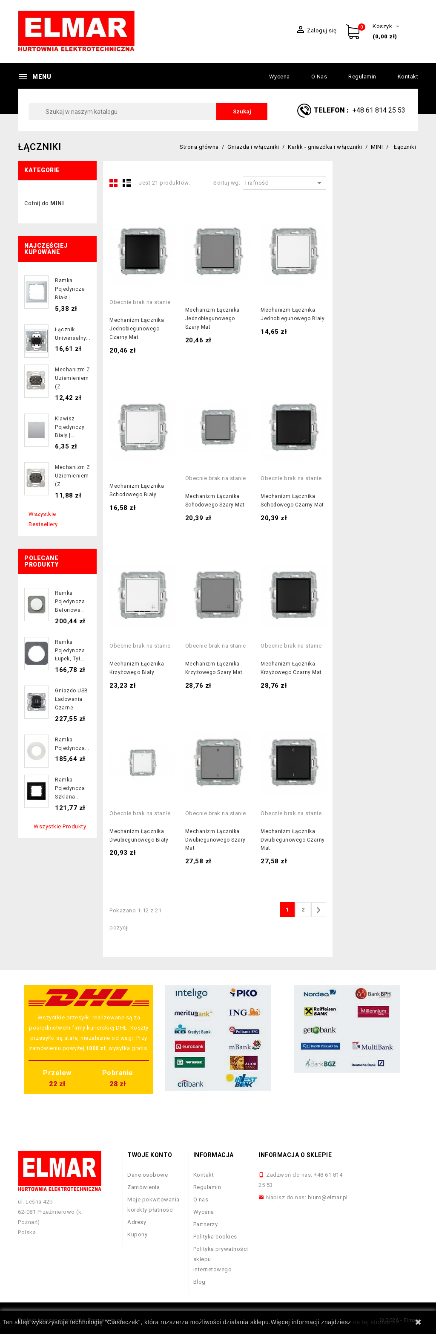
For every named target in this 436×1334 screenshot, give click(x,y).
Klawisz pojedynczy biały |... (69, 427)
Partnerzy (205, 1224)
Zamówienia (143, 1187)
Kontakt (408, 76)
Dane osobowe (147, 1175)
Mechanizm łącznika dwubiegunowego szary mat (215, 839)
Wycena (279, 76)
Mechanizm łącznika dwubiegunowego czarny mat (293, 839)
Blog (199, 1282)
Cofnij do (44, 203)
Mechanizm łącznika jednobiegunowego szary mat (212, 318)
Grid (113, 183)
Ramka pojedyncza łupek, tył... (70, 650)
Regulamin (362, 76)
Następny (318, 910)
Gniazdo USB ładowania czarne (71, 699)
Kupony (137, 1234)
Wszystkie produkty (60, 826)
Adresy (136, 1222)
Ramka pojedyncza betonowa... (70, 601)
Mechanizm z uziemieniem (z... (72, 378)
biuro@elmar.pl (328, 1197)
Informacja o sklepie (295, 1155)
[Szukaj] (148, 111)
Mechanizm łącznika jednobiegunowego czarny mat (136, 328)
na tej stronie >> (376, 1322)
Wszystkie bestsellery (43, 519)
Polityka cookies (215, 1236)
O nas (319, 76)
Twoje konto (149, 1155)
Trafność (284, 183)
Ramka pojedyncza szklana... (70, 788)
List (127, 183)
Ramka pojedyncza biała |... (70, 289)
